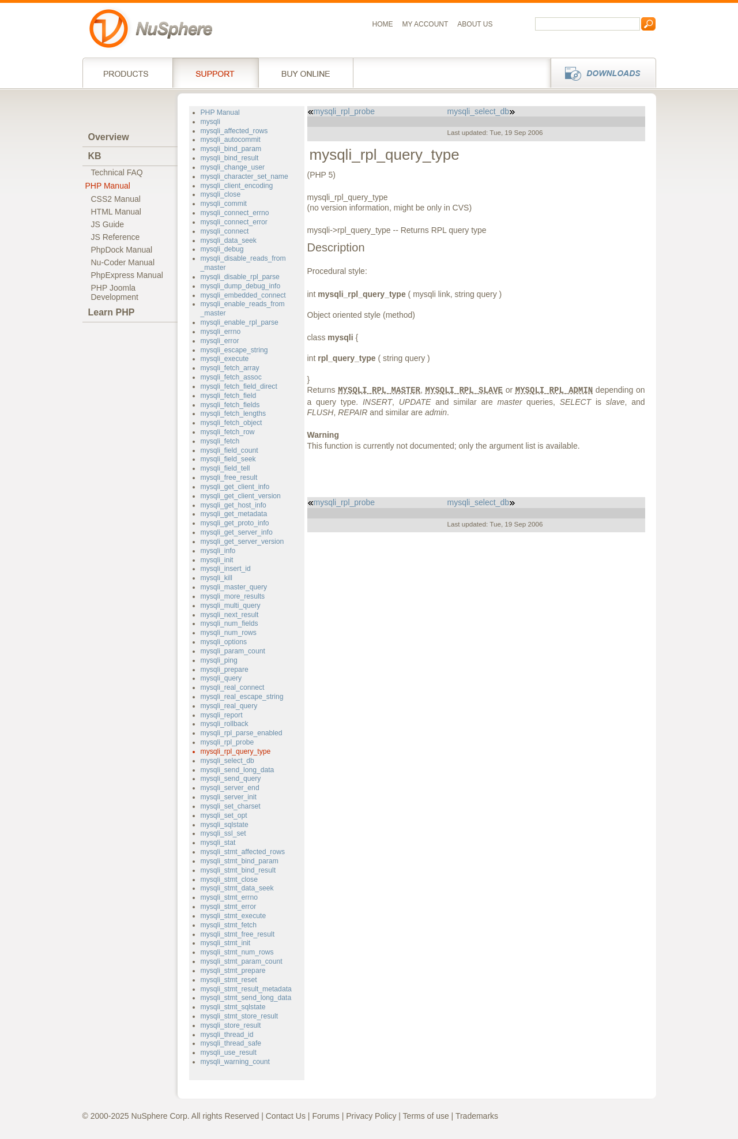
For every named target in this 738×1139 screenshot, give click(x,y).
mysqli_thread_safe (231, 1043)
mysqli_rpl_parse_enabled (242, 733)
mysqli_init (217, 560)
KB (94, 156)
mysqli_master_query (234, 587)
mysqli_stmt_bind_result (238, 870)
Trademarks (476, 1116)
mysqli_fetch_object (231, 423)
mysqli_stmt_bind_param (239, 861)
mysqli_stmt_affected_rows (243, 852)
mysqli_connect (225, 231)
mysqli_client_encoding (237, 186)
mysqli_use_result (229, 1052)
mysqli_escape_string (234, 350)
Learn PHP (111, 312)
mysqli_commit (224, 204)
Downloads (600, 73)
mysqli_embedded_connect (243, 295)
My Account (425, 24)
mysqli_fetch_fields (230, 405)
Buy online (305, 73)
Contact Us (286, 1116)
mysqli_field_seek (228, 459)
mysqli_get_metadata (234, 514)
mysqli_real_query (229, 706)
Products (127, 73)
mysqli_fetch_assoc (231, 377)
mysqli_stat (218, 843)
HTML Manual (116, 211)
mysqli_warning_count (235, 1062)
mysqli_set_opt (224, 815)
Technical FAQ (117, 172)
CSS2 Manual (116, 199)
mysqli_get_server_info (237, 532)
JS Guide (108, 224)
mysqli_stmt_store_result (239, 1016)
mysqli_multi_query (231, 606)
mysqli (211, 122)
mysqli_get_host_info (233, 505)
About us (474, 24)
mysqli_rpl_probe (227, 742)
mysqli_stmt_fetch (229, 925)
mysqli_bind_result (230, 158)
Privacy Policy (371, 1116)
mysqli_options (224, 642)
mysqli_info (218, 551)
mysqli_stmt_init (226, 943)
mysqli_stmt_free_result (238, 934)
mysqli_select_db (227, 761)
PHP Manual (107, 185)
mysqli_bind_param (231, 149)
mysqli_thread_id (227, 1035)
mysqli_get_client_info (235, 487)
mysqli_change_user (233, 167)
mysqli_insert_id (226, 569)
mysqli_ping (219, 660)
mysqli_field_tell (225, 468)
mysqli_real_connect (233, 687)
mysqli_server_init (229, 797)
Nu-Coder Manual (123, 262)
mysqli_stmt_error (229, 907)
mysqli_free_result (229, 477)
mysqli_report (222, 715)
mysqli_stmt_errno (229, 897)
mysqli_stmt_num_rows (237, 952)
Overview (108, 137)
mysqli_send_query (231, 779)
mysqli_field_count (229, 450)
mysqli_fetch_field (229, 396)
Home (382, 24)
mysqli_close (221, 194)
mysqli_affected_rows (234, 131)
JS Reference (115, 237)
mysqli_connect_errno (235, 213)
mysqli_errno (221, 332)
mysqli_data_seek (229, 240)
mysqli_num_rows (229, 633)
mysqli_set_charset (231, 806)
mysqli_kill (216, 578)
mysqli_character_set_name (244, 176)
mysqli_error (220, 341)
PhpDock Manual (122, 249)
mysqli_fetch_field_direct (239, 386)
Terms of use (426, 1116)
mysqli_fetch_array (230, 368)
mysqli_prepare (224, 670)
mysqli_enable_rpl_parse (239, 322)
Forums (325, 1116)
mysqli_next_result (230, 615)
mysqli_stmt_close (229, 879)
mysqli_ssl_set (223, 833)
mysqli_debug (222, 249)
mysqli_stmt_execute (233, 916)
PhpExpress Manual (127, 275)
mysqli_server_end (230, 788)
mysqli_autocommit (231, 140)
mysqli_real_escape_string (242, 697)
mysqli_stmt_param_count (242, 961)
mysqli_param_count (233, 651)
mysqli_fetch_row (228, 432)
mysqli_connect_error (234, 222)
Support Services (215, 73)
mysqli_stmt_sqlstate (233, 1007)
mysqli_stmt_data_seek (237, 888)
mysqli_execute (225, 359)
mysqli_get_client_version (241, 496)
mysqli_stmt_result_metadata (246, 989)
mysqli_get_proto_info (235, 523)
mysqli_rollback (224, 724)
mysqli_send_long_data (237, 770)
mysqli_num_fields (229, 623)
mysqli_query (221, 678)
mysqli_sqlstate (224, 825)
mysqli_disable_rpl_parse (240, 277)
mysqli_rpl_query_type (236, 751)
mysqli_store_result (231, 1025)
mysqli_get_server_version (242, 541)
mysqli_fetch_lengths (233, 413)
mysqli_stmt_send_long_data (246, 998)
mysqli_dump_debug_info (241, 286)
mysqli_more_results (233, 596)
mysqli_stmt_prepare (233, 971)
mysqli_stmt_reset (229, 980)
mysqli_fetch (220, 441)
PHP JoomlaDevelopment (115, 292)
